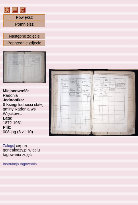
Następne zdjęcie (24, 36)
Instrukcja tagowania (20, 164)
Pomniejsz (24, 24)
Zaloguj (9, 146)
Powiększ (24, 17)
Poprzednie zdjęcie (24, 43)
